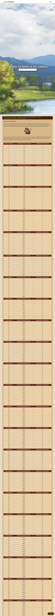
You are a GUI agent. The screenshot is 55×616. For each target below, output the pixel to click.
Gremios (39, 117)
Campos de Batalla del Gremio (10, 118)
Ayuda (4, 117)
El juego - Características (12, 117)
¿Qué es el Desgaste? (22, 118)
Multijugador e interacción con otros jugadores (27, 117)
